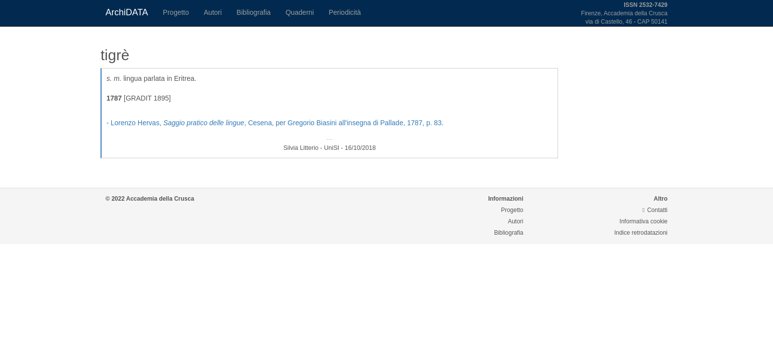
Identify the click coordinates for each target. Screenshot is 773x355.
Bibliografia (254, 12)
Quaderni (299, 12)
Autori (213, 12)
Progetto (176, 12)
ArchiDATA (126, 12)
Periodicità (345, 12)
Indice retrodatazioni (641, 232)
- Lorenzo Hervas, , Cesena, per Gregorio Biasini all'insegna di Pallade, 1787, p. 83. (275, 123)
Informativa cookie (644, 221)
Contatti (655, 210)
